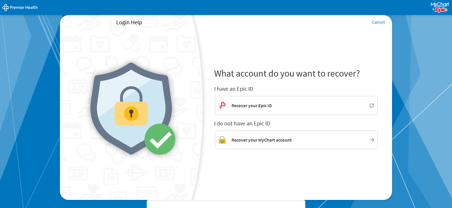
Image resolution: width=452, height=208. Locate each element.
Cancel (378, 22)
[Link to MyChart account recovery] (296, 140)
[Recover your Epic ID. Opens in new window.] (296, 105)
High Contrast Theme (169, 204)
